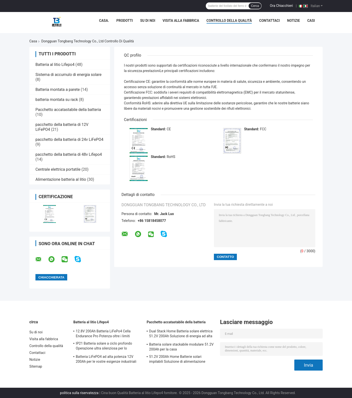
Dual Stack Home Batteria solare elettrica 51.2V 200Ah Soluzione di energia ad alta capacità (180, 334)
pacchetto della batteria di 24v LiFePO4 (69, 139)
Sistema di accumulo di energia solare (68, 74)
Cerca (255, 6)
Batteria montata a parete (57, 89)
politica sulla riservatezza (79, 393)
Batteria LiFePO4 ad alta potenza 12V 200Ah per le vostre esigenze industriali (106, 359)
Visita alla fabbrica (181, 21)
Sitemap (35, 366)
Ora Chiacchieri (281, 6)
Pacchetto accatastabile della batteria (68, 109)
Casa (33, 41)
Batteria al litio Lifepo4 (55, 64)
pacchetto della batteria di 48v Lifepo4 (68, 154)
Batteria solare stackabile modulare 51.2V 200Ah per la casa (181, 346)
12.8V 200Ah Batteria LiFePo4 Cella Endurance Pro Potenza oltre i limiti (103, 333)
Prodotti (124, 21)
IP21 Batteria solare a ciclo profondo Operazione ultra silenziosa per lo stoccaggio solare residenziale (104, 346)
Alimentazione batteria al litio (60, 179)
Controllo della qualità (229, 21)
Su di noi (147, 21)
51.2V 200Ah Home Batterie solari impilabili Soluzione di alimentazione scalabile (177, 360)
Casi (311, 21)
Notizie (293, 21)
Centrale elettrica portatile (57, 169)
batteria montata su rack (56, 99)
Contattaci (269, 21)
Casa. (104, 21)
